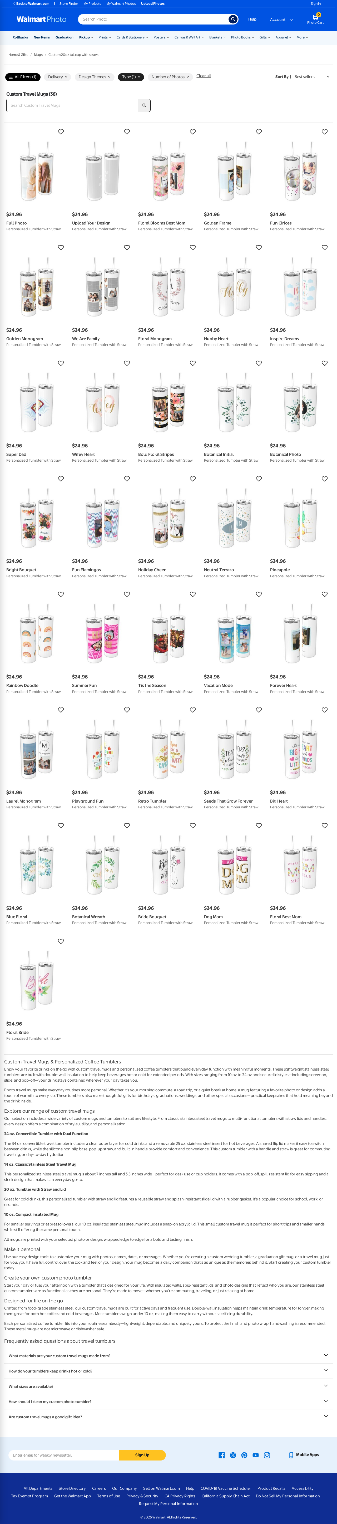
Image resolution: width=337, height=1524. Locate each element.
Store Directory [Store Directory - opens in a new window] (72, 1488)
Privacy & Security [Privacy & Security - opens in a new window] (142, 1496)
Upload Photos (153, 4)
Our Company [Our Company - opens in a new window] (124, 1488)
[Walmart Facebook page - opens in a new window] (222, 1454)
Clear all (203, 76)
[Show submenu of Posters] (168, 37)
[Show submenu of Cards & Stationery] (147, 37)
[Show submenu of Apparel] (290, 37)
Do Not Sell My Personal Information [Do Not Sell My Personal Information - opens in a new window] (288, 1496)
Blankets (215, 37)
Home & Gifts (18, 55)
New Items (42, 37)
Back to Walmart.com (31, 4)
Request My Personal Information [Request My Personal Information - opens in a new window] (168, 1503)
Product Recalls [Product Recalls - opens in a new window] (271, 1488)
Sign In (316, 4)
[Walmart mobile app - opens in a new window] (303, 1454)
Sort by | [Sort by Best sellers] (283, 76)
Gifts (263, 37)
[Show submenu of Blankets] (224, 37)
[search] (144, 105)
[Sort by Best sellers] (312, 76)
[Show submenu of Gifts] (269, 37)
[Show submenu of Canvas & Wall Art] (202, 37)
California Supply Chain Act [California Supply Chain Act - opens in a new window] (226, 1496)
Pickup (84, 37)
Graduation (64, 37)
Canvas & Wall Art (187, 37)
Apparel (282, 37)
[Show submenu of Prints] (110, 37)
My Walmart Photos (121, 4)
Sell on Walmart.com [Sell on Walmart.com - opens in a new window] (161, 1488)
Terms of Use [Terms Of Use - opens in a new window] (108, 1496)
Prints (103, 37)
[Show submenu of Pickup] (92, 37)
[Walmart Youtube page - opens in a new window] (255, 1454)
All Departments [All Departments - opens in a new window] (38, 1488)
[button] (36, 132)
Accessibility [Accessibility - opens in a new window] (303, 1488)
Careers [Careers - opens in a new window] (99, 1488)
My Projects (92, 4)
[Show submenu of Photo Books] (253, 37)
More (301, 37)
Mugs (38, 55)
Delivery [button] (57, 77)
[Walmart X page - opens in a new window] (233, 1454)
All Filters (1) (22, 77)
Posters (160, 37)
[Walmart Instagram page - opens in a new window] (267, 1454)
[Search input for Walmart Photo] (153, 19)
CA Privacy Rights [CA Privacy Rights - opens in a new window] (180, 1496)
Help (252, 19)
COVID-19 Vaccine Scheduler (226, 1488)
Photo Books (241, 37)
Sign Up (142, 1455)
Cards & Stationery (131, 37)
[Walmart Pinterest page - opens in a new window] (244, 1454)
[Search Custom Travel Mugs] (72, 105)
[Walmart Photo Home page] (42, 19)
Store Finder (69, 4)
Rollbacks (20, 37)
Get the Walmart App (72, 1496)
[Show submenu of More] (307, 37)
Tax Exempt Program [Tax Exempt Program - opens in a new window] (29, 1496)
